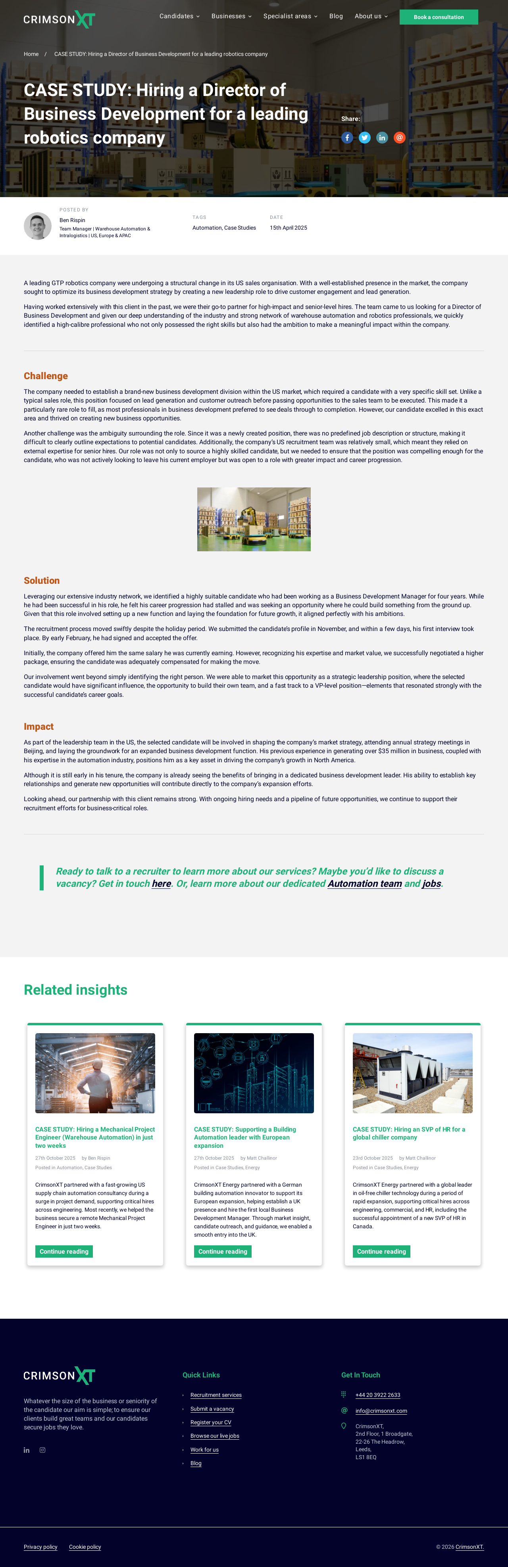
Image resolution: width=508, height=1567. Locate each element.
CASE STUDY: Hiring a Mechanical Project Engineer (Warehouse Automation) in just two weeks (95, 1138)
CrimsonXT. (470, 1547)
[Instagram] (43, 1450)
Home (31, 54)
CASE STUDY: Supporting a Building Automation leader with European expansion (245, 1138)
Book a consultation (439, 17)
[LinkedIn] (27, 1450)
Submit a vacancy (212, 1409)
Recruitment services (216, 1395)
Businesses (232, 16)
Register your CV (210, 1422)
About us (371, 16)
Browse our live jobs (214, 1436)
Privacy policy (41, 1547)
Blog (336, 16)
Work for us (204, 1449)
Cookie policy (85, 1547)
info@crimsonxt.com (381, 1411)
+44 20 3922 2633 (378, 1395)
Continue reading (64, 1251)
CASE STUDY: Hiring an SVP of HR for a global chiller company (409, 1133)
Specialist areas (291, 16)
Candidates (180, 16)
